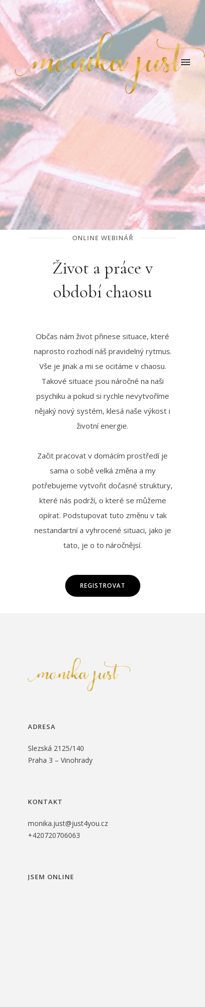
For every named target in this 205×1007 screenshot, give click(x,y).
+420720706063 (54, 835)
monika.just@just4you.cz (68, 823)
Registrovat (102, 585)
